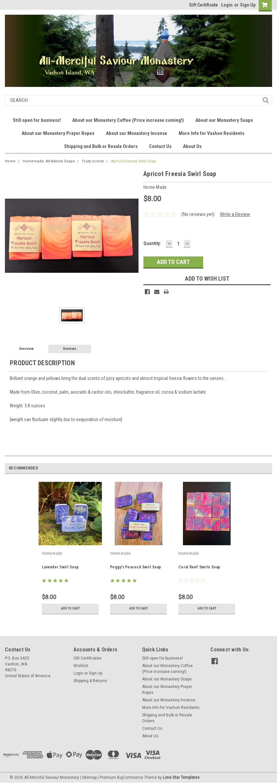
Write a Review (235, 214)
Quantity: (152, 243)
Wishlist (80, 665)
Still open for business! (37, 120)
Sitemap (89, 777)
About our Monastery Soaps (224, 120)
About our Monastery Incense (136, 133)
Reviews (69, 349)
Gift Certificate (203, 5)
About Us (192, 146)
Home (10, 161)
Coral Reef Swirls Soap (199, 567)
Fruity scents (93, 161)
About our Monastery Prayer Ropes (58, 133)
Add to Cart (70, 608)
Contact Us (160, 146)
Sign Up (247, 5)
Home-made (52, 553)
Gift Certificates (87, 658)
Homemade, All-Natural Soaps (49, 161)
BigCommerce (130, 777)
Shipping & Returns (90, 680)
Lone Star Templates (181, 777)
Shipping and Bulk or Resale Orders (101, 146)
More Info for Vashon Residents (211, 133)
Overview (26, 349)
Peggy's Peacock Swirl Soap (135, 567)
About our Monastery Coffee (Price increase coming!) (128, 120)
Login (227, 5)
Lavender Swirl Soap (60, 567)
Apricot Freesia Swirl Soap (133, 161)
